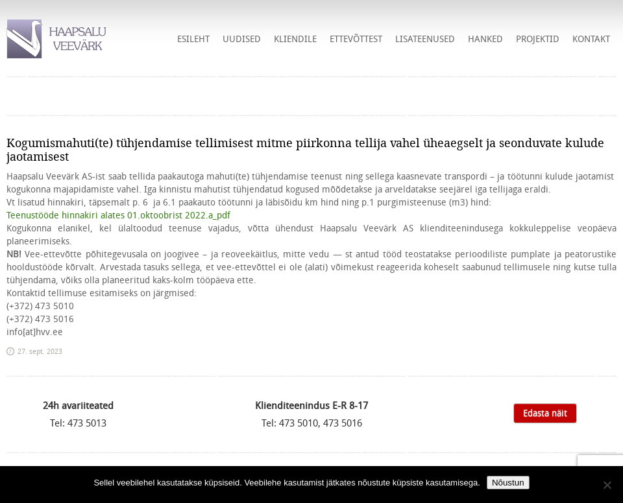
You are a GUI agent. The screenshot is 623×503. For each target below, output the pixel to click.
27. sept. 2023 (40, 351)
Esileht (193, 39)
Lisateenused (425, 39)
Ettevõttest (356, 39)
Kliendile (295, 39)
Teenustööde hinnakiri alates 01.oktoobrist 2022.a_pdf (118, 215)
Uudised (242, 39)
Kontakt (591, 39)
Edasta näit (545, 413)
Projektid (537, 39)
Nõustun (508, 482)
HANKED (485, 39)
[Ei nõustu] (606, 484)
